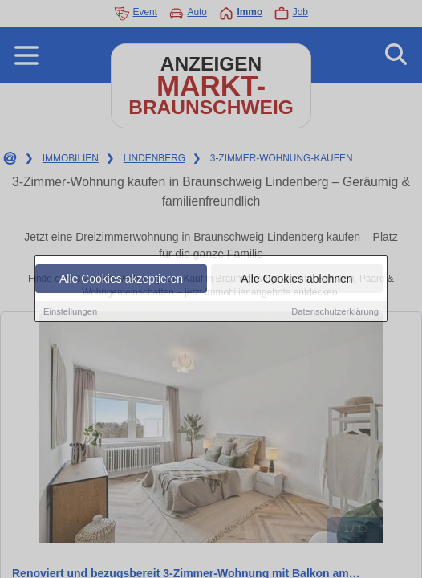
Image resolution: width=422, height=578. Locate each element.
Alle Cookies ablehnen (296, 279)
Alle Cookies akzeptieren (121, 279)
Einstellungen (70, 312)
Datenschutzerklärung (335, 312)
